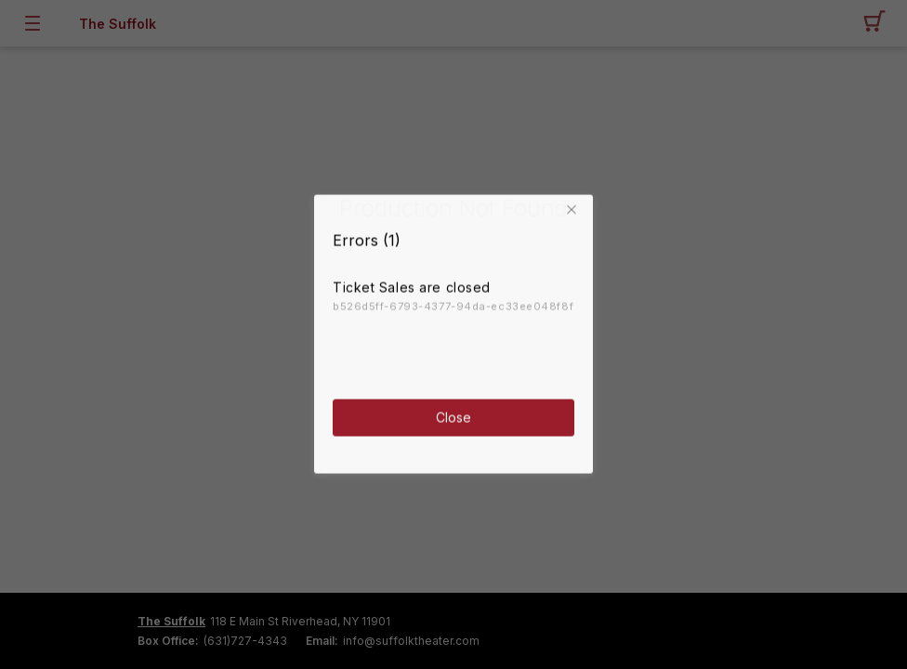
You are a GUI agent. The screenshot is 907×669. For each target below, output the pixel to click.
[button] (574, 203)
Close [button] (453, 410)
